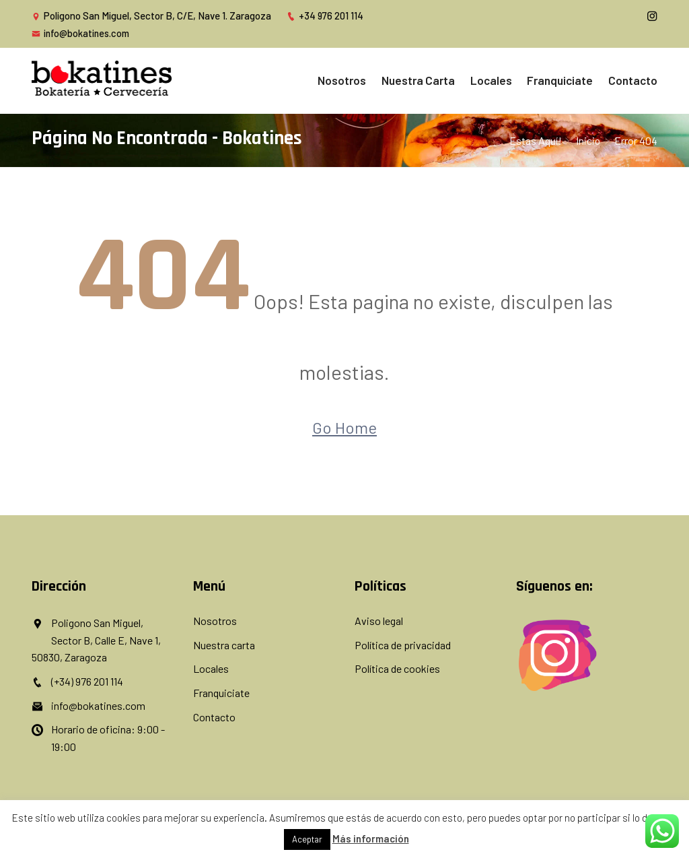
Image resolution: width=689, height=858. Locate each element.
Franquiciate (571, 79)
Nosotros (379, 79)
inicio (587, 138)
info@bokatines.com (81, 33)
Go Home (344, 426)
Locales (511, 79)
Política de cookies (397, 667)
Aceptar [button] (307, 839)
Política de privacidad (403, 643)
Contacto (634, 79)
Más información (370, 838)
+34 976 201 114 (325, 15)
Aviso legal (379, 620)
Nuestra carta (447, 79)
